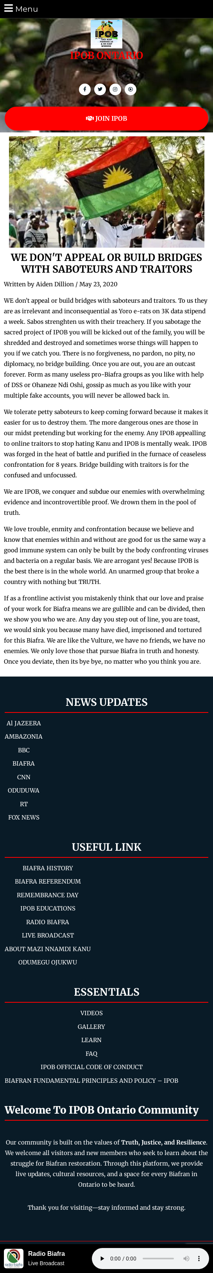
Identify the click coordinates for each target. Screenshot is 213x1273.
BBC (24, 750)
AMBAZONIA (24, 736)
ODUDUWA (23, 790)
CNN (23, 777)
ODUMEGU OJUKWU (47, 962)
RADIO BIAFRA (47, 922)
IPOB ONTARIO (106, 55)
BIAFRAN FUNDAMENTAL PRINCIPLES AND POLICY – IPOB (91, 1080)
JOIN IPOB (106, 118)
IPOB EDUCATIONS (47, 908)
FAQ (91, 1053)
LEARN (91, 1040)
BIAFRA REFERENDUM (48, 881)
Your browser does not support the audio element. (150, 1258)
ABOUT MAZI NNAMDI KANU (48, 949)
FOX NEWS (23, 817)
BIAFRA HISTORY (48, 868)
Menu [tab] (20, 8)
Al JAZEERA (24, 723)
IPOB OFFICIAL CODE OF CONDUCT (92, 1067)
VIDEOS (92, 1013)
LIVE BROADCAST (48, 935)
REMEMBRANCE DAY (48, 895)
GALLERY (91, 1026)
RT (24, 804)
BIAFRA (24, 763)
